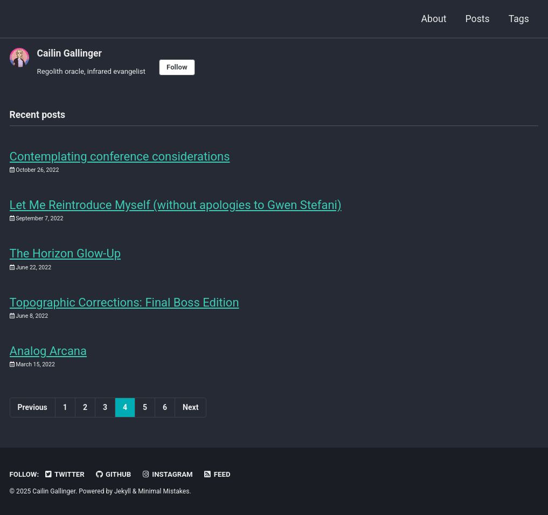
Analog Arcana (48, 351)
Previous (32, 407)
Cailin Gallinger (69, 53)
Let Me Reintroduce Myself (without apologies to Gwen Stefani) (176, 205)
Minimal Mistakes (163, 491)
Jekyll (122, 491)
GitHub (113, 474)
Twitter (64, 474)
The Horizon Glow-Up (65, 253)
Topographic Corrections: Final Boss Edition (124, 302)
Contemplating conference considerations (120, 156)
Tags (519, 18)
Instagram (167, 474)
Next (190, 407)
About (434, 18)
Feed (216, 474)
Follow (177, 67)
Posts (478, 18)
